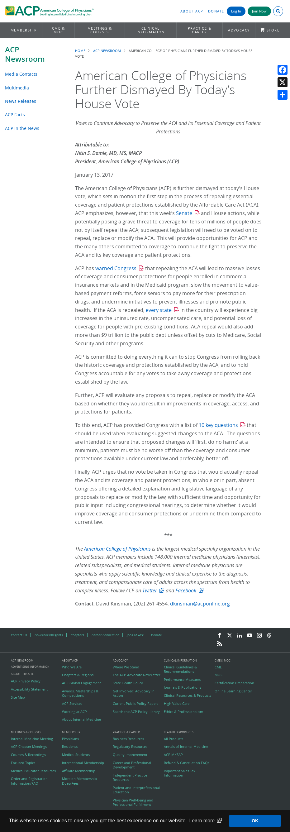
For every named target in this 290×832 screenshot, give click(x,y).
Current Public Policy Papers (135, 703)
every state (159, 310)
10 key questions (218, 425)
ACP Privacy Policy (25, 681)
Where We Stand (126, 667)
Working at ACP (74, 712)
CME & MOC (58, 30)
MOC (219, 675)
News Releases (20, 101)
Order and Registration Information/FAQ (29, 781)
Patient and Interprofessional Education (136, 790)
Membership (24, 30)
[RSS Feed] (219, 644)
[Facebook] (219, 635)
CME (218, 667)
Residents (70, 746)
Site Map (18, 697)
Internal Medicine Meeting (32, 739)
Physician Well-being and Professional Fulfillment (133, 802)
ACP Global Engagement (81, 683)
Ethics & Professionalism (183, 712)
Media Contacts (21, 74)
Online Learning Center (233, 691)
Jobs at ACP (135, 635)
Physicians (70, 739)
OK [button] (255, 820)
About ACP (191, 11)
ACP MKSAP (173, 755)
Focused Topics (23, 763)
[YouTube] (249, 635)
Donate (216, 11)
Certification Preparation (234, 683)
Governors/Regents (49, 635)
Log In (236, 11)
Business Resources (128, 739)
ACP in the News (22, 128)
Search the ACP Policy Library (136, 712)
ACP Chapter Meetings (29, 746)
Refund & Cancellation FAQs (186, 763)
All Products (173, 739)
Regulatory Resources (130, 746)
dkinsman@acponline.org (200, 603)
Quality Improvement (130, 755)
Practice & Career (200, 30)
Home (80, 50)
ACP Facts (15, 114)
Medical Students (76, 755)
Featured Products (178, 732)
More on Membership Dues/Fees (79, 781)
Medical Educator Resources (33, 771)
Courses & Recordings (28, 755)
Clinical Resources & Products (187, 695)
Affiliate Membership (78, 771)
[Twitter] (229, 635)
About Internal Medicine (81, 719)
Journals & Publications (182, 687)
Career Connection (105, 635)
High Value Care (176, 703)
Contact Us (19, 635)
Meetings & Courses (100, 30)
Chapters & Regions (77, 675)
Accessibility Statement (29, 689)
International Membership (83, 763)
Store (273, 30)
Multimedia (17, 88)
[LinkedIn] (239, 635)
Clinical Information (150, 30)
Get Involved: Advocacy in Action (134, 693)
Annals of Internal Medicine (186, 746)
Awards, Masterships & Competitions (80, 693)
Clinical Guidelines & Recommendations (180, 669)
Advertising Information (30, 666)
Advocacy (239, 30)
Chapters (77, 635)
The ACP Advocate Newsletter (136, 675)
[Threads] (269, 635)
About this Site (22, 674)
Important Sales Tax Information (179, 773)
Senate (184, 213)
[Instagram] (259, 635)
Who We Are (72, 667)
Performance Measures (182, 679)
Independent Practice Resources (130, 777)
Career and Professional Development (132, 765)
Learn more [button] (202, 820)
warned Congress (115, 268)
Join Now (259, 11)
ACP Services (72, 703)
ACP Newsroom (25, 54)
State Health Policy (128, 683)
